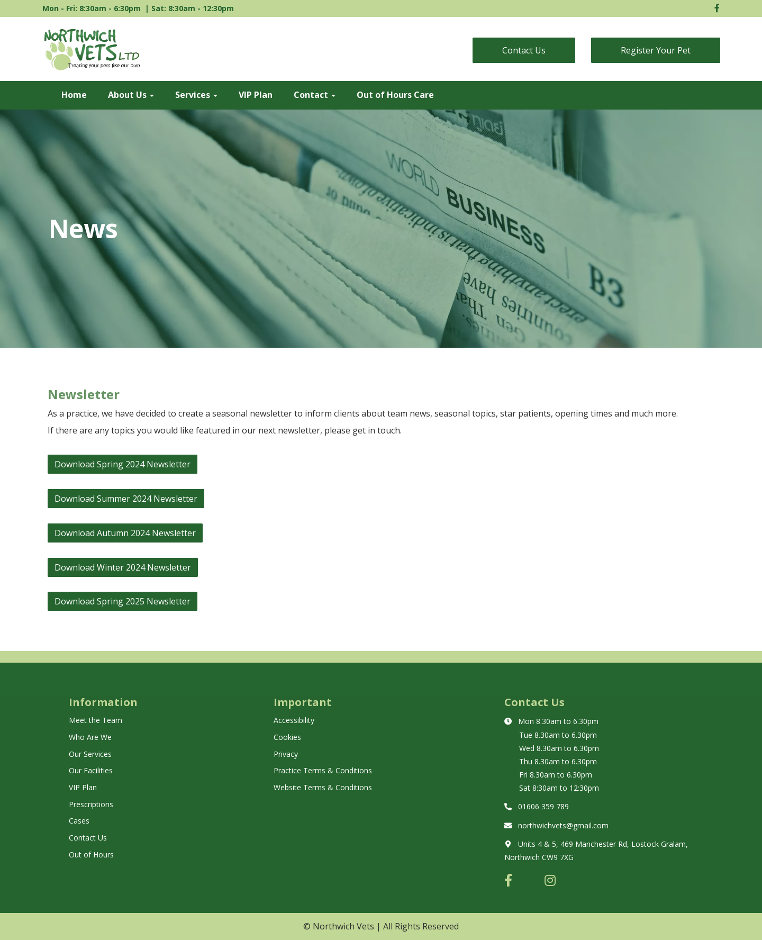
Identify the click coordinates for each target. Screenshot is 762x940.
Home (74, 95)
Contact (314, 95)
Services (196, 95)
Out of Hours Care (395, 95)
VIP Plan (256, 95)
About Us (131, 95)
